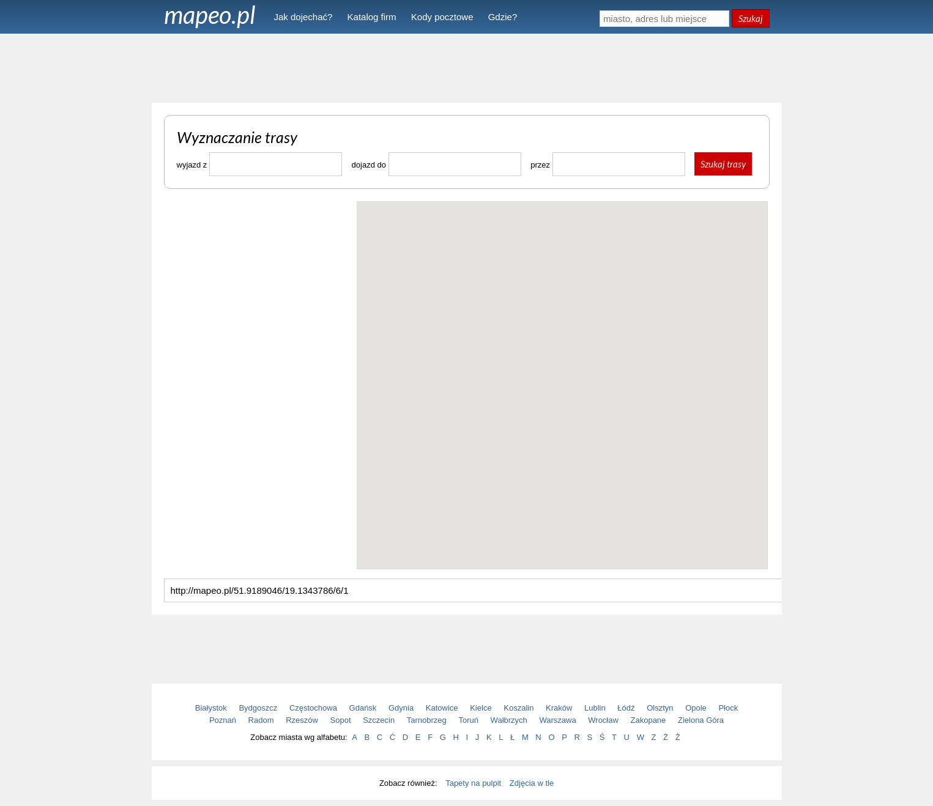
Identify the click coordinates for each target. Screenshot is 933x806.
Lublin (595, 707)
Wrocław (603, 720)
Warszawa (557, 720)
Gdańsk (363, 707)
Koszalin (518, 707)
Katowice (442, 707)
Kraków (559, 707)
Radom (261, 720)
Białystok (211, 707)
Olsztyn (660, 707)
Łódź (625, 707)
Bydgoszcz (258, 707)
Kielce (480, 707)
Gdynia (401, 707)
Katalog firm (372, 17)
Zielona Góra (701, 720)
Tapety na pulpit (473, 783)
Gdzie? (503, 17)
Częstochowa (313, 707)
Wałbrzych (509, 720)
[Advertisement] (467, 67)
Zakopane (648, 720)
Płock (728, 707)
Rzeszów (302, 720)
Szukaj (750, 18)
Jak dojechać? (303, 17)
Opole (696, 707)
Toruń (468, 720)
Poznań (222, 720)
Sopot (340, 720)
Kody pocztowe (442, 17)
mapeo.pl (210, 14)
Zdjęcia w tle (532, 783)
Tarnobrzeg (427, 720)
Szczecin (379, 720)
